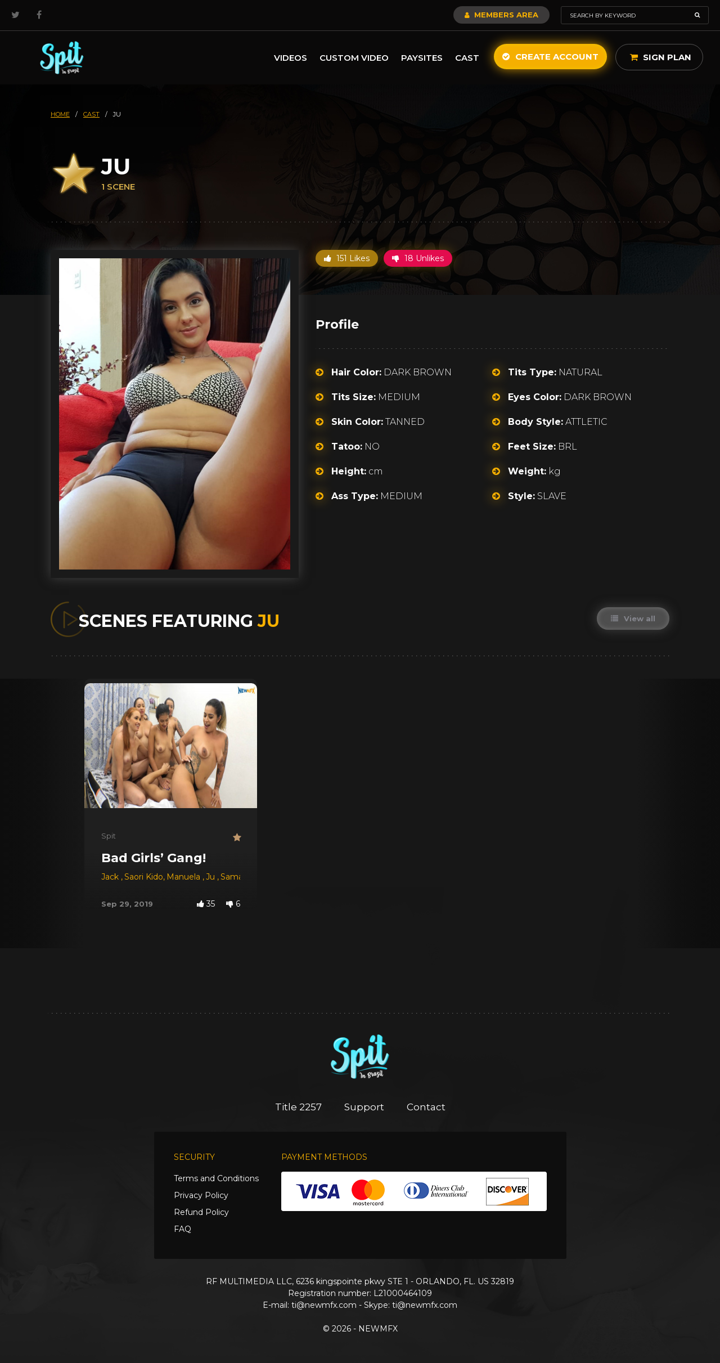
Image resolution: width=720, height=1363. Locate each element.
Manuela (184, 877)
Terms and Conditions (216, 1178)
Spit (108, 835)
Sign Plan (660, 57)
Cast (467, 57)
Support (364, 1107)
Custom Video (354, 57)
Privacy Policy (201, 1195)
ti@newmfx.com (324, 1305)
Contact (426, 1107)
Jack (111, 877)
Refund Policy (201, 1212)
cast (91, 114)
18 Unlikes (418, 258)
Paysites (422, 57)
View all (633, 618)
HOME (60, 114)
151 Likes (347, 258)
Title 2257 (298, 1107)
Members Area (501, 14)
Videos (290, 57)
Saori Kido (143, 877)
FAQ (182, 1229)
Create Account (550, 56)
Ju (211, 877)
